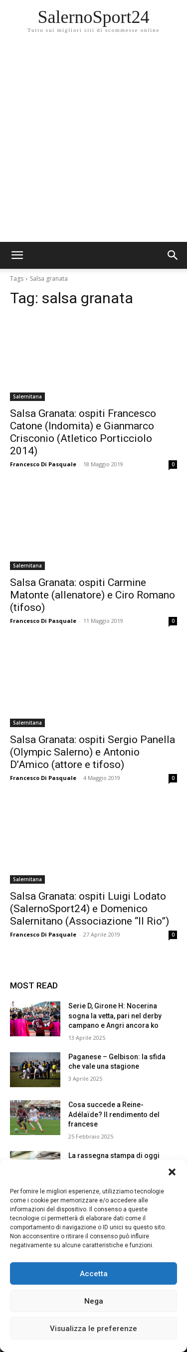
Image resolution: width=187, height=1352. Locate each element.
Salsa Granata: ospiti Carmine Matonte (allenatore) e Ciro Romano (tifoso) (92, 595)
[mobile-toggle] (17, 255)
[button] (172, 1172)
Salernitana (27, 396)
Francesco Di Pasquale (43, 464)
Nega (93, 1301)
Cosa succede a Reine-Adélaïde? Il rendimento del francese (114, 1114)
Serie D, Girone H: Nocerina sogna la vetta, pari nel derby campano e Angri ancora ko (115, 1015)
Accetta (94, 1273)
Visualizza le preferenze (93, 1328)
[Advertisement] (93, 143)
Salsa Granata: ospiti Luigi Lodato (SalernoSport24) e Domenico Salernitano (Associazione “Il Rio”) (89, 908)
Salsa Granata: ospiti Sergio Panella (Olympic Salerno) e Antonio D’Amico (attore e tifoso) (92, 752)
